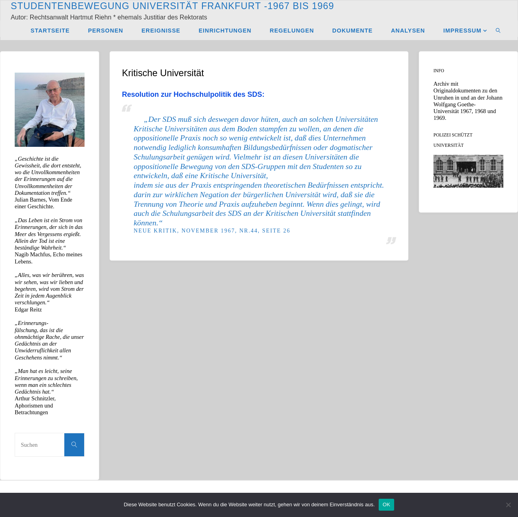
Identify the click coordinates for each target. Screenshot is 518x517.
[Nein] (508, 505)
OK (386, 504)
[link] (498, 30)
